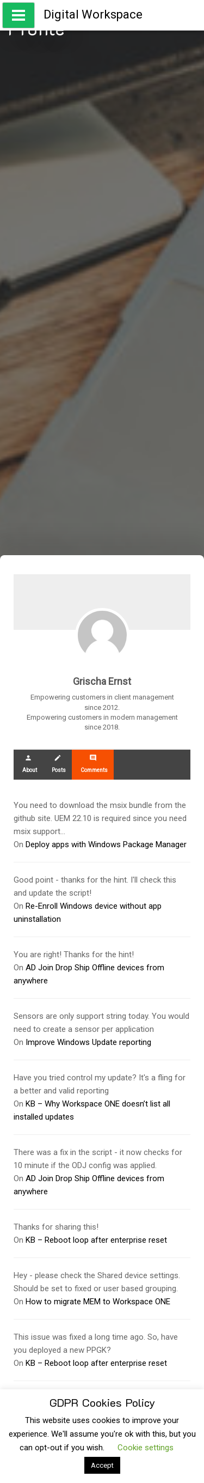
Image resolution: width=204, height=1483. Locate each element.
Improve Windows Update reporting (88, 1042)
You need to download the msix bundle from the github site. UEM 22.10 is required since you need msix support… (100, 818)
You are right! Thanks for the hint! (74, 954)
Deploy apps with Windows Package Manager (106, 844)
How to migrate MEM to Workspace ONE (98, 1301)
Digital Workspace (93, 14)
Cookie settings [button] (146, 1447)
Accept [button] (102, 1465)
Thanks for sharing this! (56, 1227)
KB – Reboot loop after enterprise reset (96, 1240)
